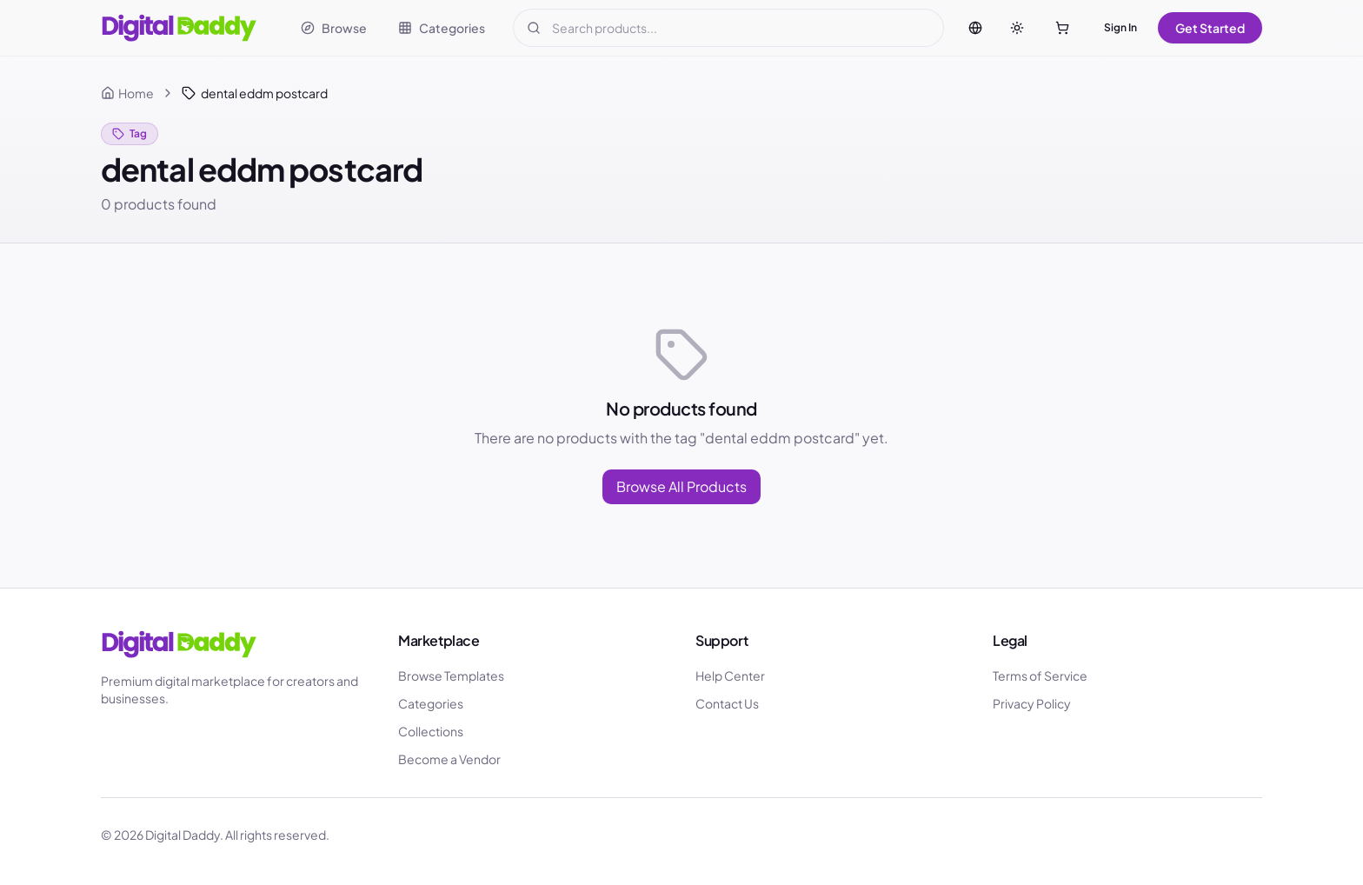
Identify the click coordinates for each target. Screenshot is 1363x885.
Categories (430, 703)
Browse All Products (681, 486)
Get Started (1210, 28)
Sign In (1120, 27)
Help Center (730, 675)
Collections (430, 731)
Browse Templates (451, 675)
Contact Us (727, 703)
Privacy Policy (1032, 703)
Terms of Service (1040, 675)
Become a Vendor (449, 759)
